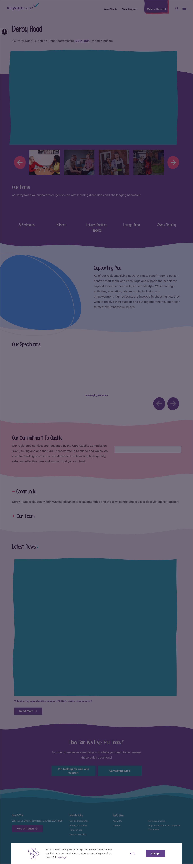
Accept (155, 853)
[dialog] (96, 432)
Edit (132, 853)
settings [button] (62, 857)
